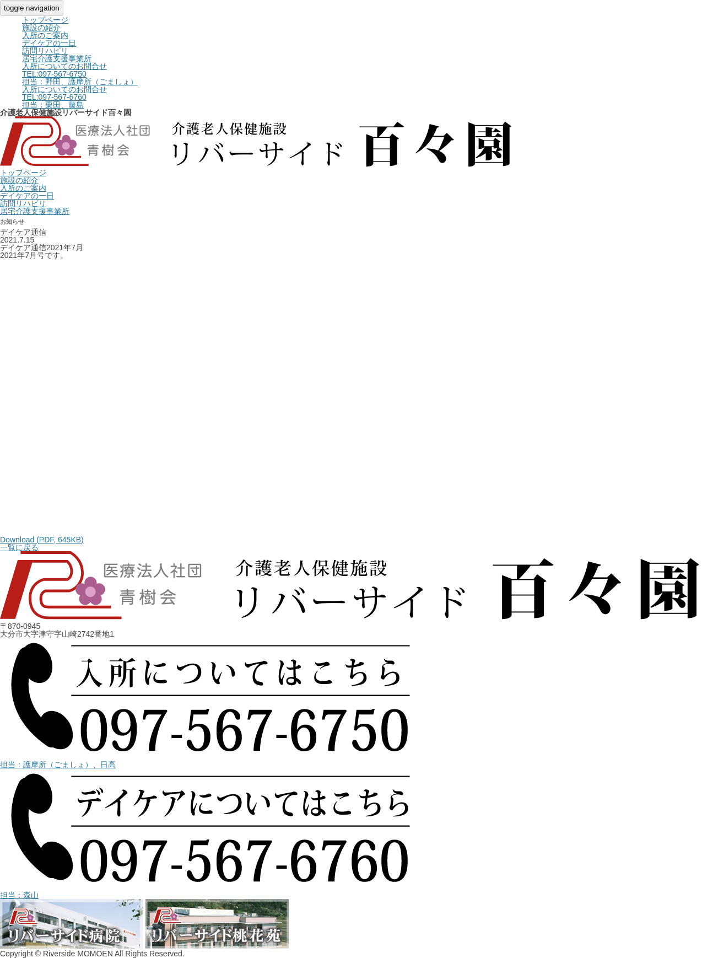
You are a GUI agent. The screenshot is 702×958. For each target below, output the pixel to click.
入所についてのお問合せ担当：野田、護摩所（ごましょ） (80, 74)
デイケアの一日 (49, 43)
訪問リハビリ (45, 50)
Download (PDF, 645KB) (42, 539)
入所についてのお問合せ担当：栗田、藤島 (64, 97)
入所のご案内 (45, 35)
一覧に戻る (19, 547)
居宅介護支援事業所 (56, 58)
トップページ (45, 19)
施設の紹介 (41, 27)
